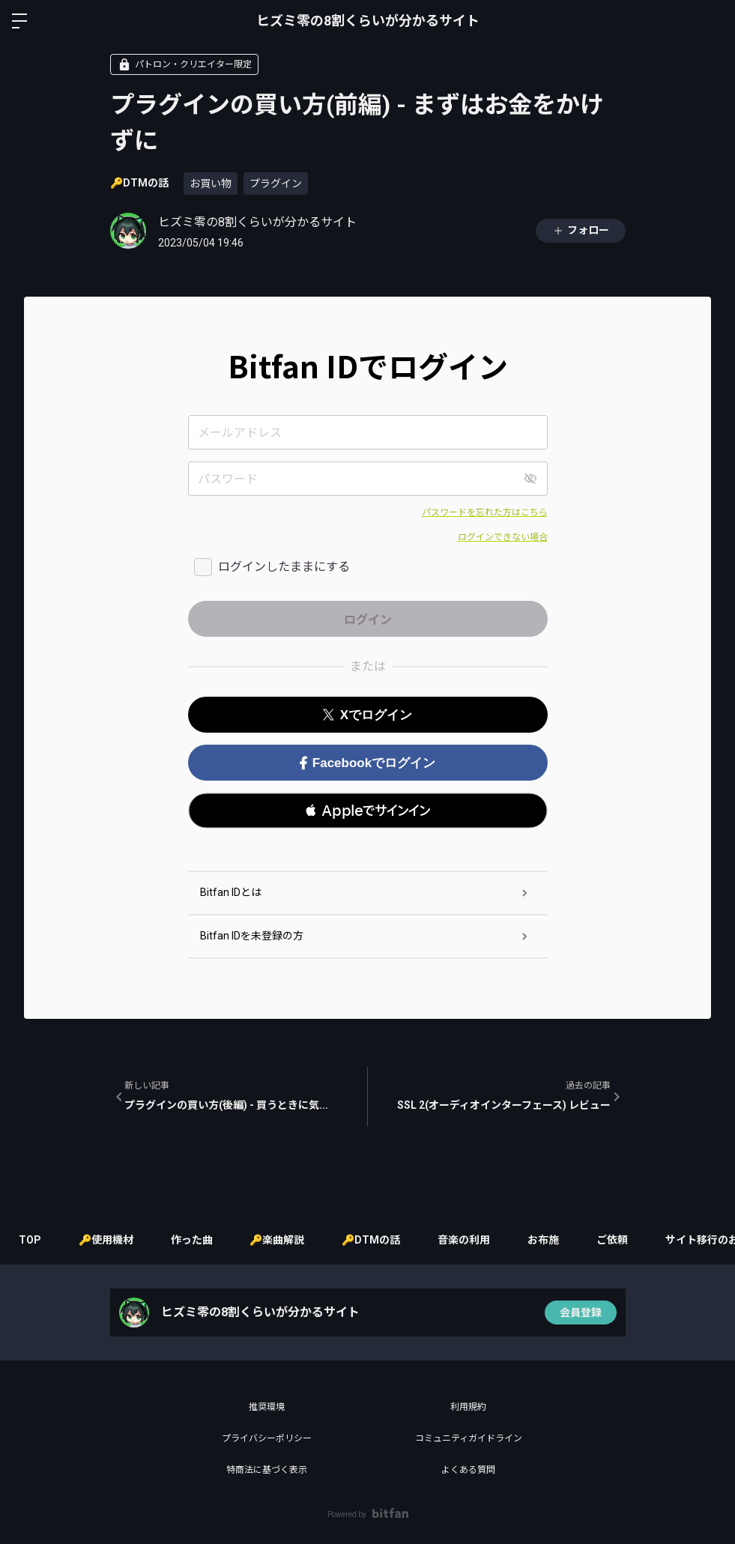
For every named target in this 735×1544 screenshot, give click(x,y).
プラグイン (275, 184)
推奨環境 (267, 1407)
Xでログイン (367, 715)
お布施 (544, 1240)
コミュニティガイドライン (468, 1438)
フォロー (580, 230)
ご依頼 (613, 1240)
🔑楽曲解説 (277, 1240)
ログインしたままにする (284, 567)
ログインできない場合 (503, 537)
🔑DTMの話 (139, 183)
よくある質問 (468, 1470)
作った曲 (192, 1240)
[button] (368, 811)
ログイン (711, 21)
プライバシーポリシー (267, 1438)
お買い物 (211, 184)
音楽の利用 (464, 1240)
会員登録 (581, 1313)
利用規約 (468, 1407)
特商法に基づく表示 (266, 1470)
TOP (30, 1240)
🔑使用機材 (106, 1240)
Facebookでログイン (367, 763)
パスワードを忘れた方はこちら (485, 512)
